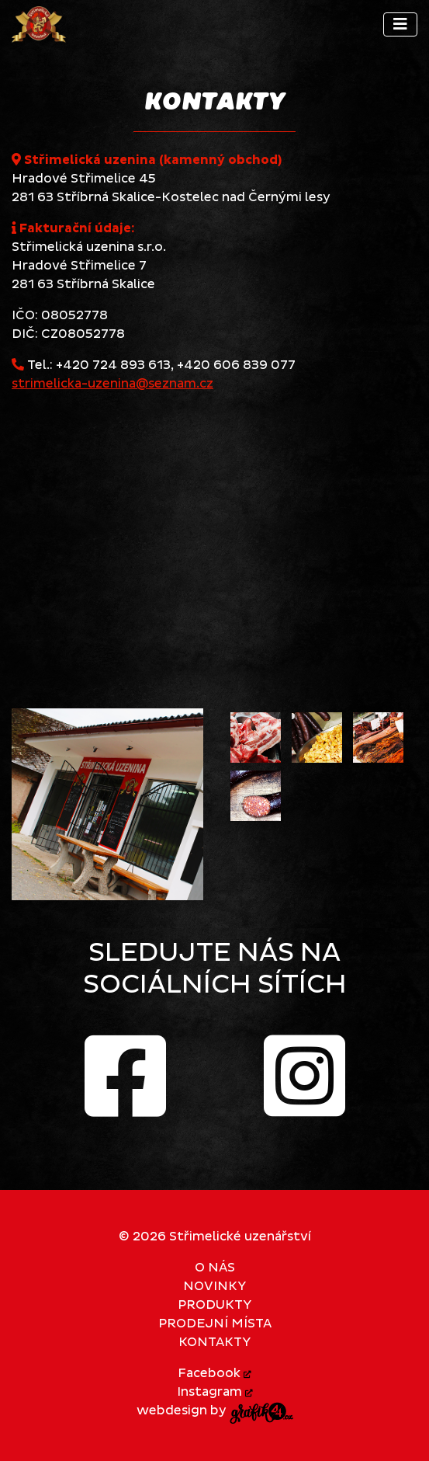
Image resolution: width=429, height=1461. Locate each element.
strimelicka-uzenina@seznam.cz (112, 383)
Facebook (214, 1373)
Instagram (215, 1392)
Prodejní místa (215, 1323)
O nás (215, 1267)
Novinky (214, 1286)
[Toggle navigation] (400, 24)
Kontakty (214, 1342)
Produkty (214, 1305)
